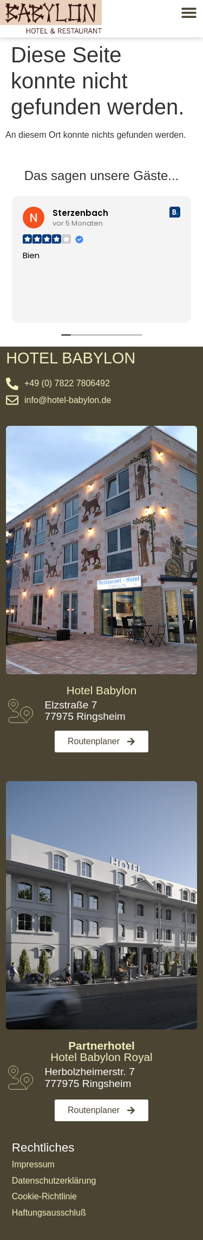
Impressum (33, 1164)
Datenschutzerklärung (54, 1180)
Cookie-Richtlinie (44, 1196)
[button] (188, 12)
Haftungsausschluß (49, 1212)
